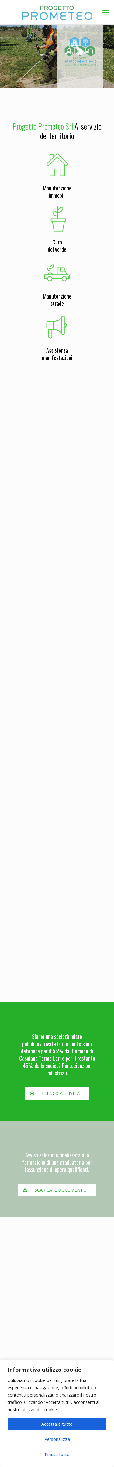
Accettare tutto (57, 1424)
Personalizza (57, 1439)
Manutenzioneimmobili (57, 191)
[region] (57, 1413)
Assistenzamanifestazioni (57, 353)
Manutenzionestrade (57, 299)
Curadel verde (57, 245)
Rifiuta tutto (57, 1454)
